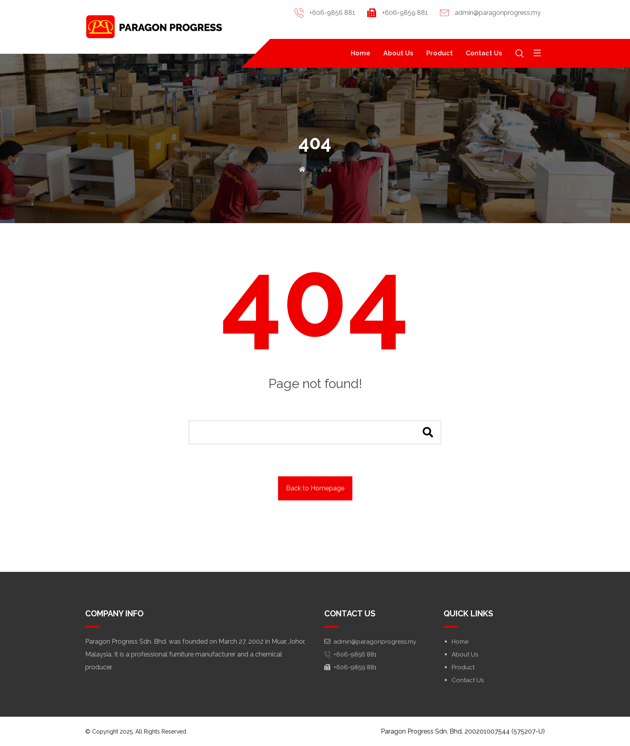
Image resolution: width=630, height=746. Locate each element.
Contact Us (468, 680)
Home (460, 641)
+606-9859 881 (350, 667)
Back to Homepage (315, 488)
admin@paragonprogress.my (370, 641)
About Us (465, 654)
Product (463, 667)
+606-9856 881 (350, 654)
